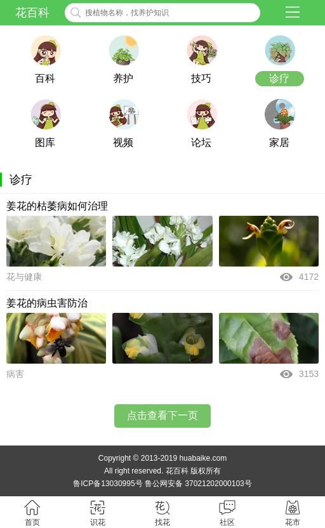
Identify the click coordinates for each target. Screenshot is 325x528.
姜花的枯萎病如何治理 (57, 206)
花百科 (32, 12)
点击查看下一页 (162, 415)
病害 (15, 374)
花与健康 (24, 277)
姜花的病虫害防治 (47, 303)
